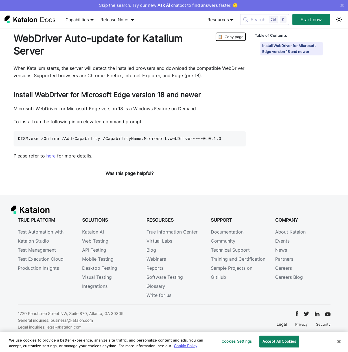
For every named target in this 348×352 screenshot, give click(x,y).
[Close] (339, 341)
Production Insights (38, 268)
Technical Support (230, 250)
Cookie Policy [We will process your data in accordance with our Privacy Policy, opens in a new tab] (185, 346)
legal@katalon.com (64, 327)
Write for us (158, 295)
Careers (283, 268)
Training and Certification (238, 259)
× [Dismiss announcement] (342, 5)
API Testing (94, 250)
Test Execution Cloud (41, 259)
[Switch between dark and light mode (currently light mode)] (338, 19)
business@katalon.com (72, 320)
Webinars (156, 259)
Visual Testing (97, 277)
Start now (311, 19)
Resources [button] (218, 19)
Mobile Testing (97, 259)
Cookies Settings (237, 341)
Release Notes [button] (115, 19)
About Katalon (290, 232)
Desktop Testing (99, 268)
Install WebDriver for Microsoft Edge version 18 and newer (289, 49)
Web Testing (95, 241)
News (281, 250)
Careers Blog (289, 277)
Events (282, 241)
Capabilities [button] (77, 19)
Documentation (227, 232)
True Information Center (172, 232)
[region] (174, 342)
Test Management (37, 250)
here (51, 156)
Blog (151, 250)
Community (223, 241)
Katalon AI (93, 232)
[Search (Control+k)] (264, 19)
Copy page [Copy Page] (231, 36)
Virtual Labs (159, 241)
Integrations (95, 286)
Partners (284, 259)
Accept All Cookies (279, 341)
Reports (154, 268)
